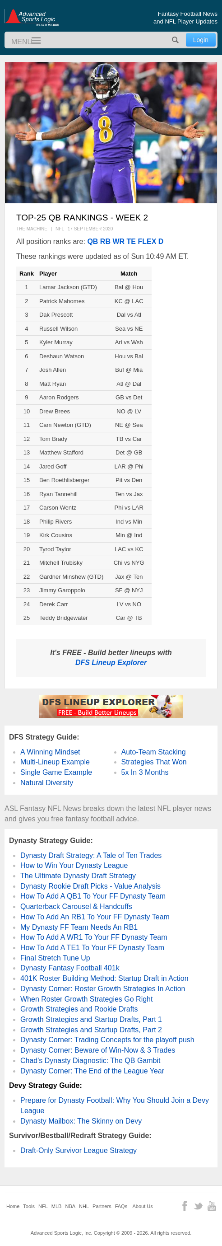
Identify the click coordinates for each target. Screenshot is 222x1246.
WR (118, 241)
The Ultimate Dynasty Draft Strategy (78, 876)
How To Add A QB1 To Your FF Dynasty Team (93, 896)
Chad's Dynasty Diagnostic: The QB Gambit (90, 1060)
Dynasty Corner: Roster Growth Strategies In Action (102, 989)
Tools (29, 1206)
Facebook (184, 1206)
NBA (70, 1206)
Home (12, 1206)
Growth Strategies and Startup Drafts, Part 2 (91, 1030)
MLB (56, 1206)
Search (175, 40)
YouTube (211, 1206)
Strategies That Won (154, 762)
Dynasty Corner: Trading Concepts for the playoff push (107, 1040)
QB (92, 241)
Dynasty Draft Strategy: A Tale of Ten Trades (91, 855)
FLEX (147, 241)
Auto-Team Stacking (153, 752)
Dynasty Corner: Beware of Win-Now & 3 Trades (97, 1050)
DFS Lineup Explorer (111, 662)
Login (200, 39)
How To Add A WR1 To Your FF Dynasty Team (93, 937)
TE (131, 241)
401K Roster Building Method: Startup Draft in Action (104, 978)
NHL (84, 1206)
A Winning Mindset (50, 752)
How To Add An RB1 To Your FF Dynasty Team (95, 917)
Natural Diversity (46, 783)
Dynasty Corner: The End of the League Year (92, 1071)
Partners (101, 1206)
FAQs (121, 1206)
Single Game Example (56, 772)
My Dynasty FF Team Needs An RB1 (79, 927)
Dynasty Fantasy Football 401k (70, 968)
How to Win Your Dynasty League (74, 865)
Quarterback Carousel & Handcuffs (76, 906)
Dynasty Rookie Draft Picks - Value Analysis (90, 886)
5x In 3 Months (145, 772)
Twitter (198, 1206)
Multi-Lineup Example (55, 762)
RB (105, 241)
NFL (43, 1206)
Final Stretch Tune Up (55, 958)
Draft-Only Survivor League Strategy (78, 1150)
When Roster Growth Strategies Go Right (86, 999)
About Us (143, 1206)
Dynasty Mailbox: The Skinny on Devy (81, 1121)
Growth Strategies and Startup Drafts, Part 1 (91, 1019)
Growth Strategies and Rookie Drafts (79, 1009)
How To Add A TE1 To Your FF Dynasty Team (92, 947)
